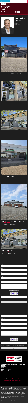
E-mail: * (2, 272)
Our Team (23, 377)
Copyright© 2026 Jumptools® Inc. (5, 400)
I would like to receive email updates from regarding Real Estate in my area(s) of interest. (13, 299)
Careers (14, 378)
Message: (2, 283)
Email (15, 25)
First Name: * (3, 264)
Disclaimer (20, 380)
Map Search (9, 377)
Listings (6, 377)
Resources (12, 377)
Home (4, 377)
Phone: (2, 276)
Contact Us (4, 378)
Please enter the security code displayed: (14, 290)
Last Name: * (3, 268)
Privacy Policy (16, 380)
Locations (8, 378)
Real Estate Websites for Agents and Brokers (14, 400)
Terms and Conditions (6, 381)
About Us (16, 377)
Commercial (11, 378)
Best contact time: (3, 280)
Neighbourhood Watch (6, 380)
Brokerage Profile (19, 377)
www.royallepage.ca (11, 380)
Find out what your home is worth (20, 378)
